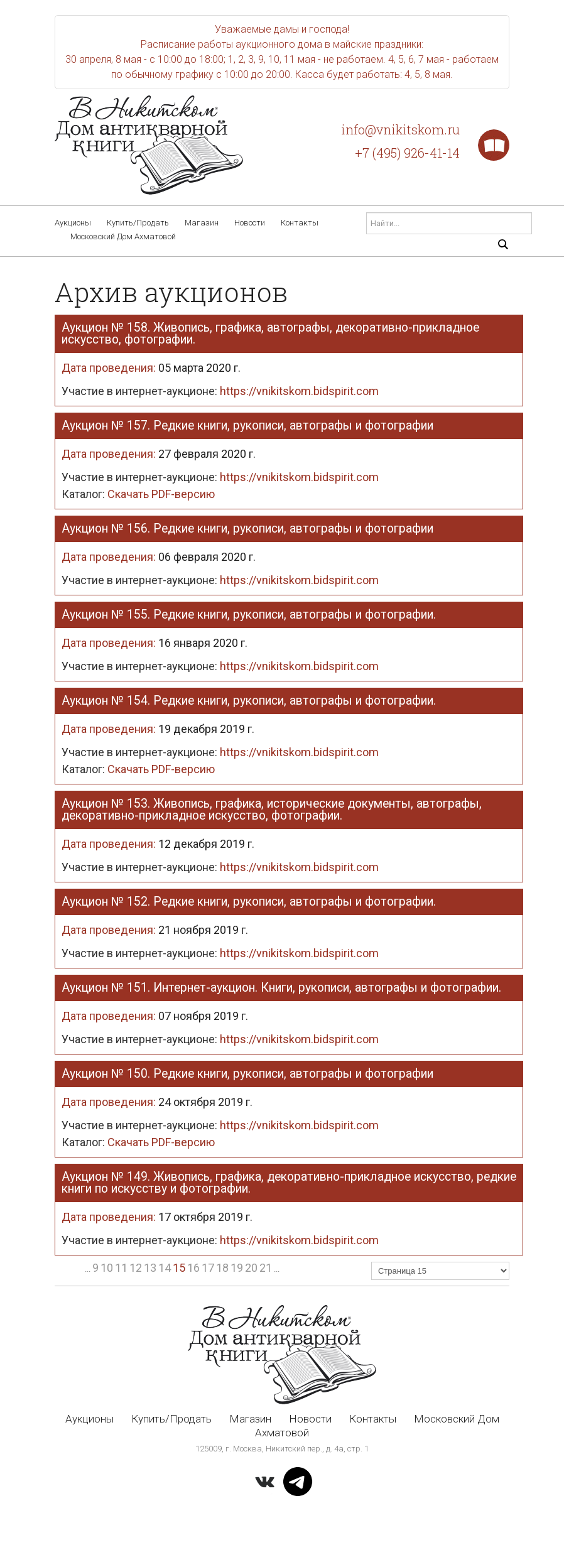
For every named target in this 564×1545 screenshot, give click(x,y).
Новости (249, 222)
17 (208, 1267)
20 (251, 1267)
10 (106, 1267)
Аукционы (73, 222)
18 (222, 1267)
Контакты (299, 222)
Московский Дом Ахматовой (123, 236)
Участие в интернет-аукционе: (220, 391)
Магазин (202, 222)
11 (121, 1267)
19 (236, 1267)
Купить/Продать (138, 222)
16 (193, 1267)
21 (265, 1267)
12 (135, 1267)
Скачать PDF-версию (138, 494)
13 (150, 1267)
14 (164, 1267)
